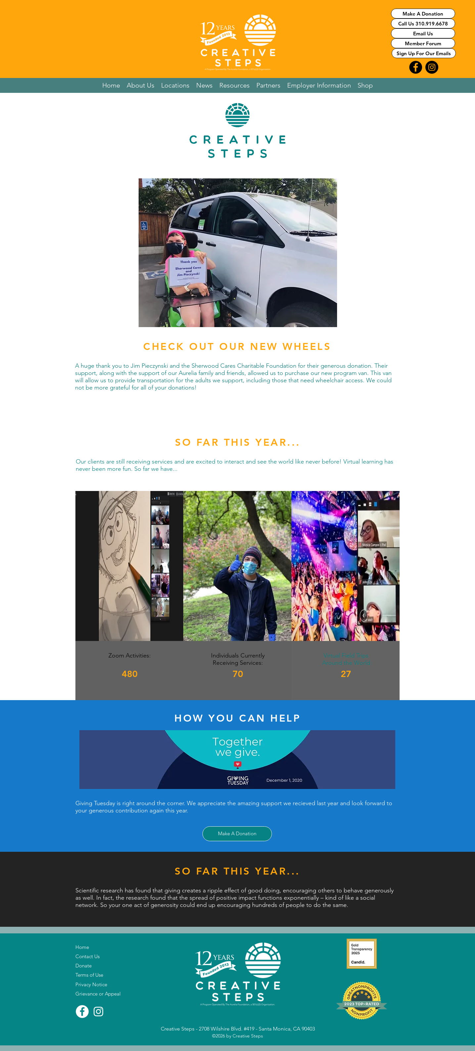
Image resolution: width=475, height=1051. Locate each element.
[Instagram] (98, 1011)
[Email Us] (423, 33)
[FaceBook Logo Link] (415, 67)
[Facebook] (82, 1011)
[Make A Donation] (423, 14)
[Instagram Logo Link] (431, 67)
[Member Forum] (423, 43)
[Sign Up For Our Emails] (424, 53)
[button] (140, 85)
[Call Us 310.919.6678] (423, 23)
